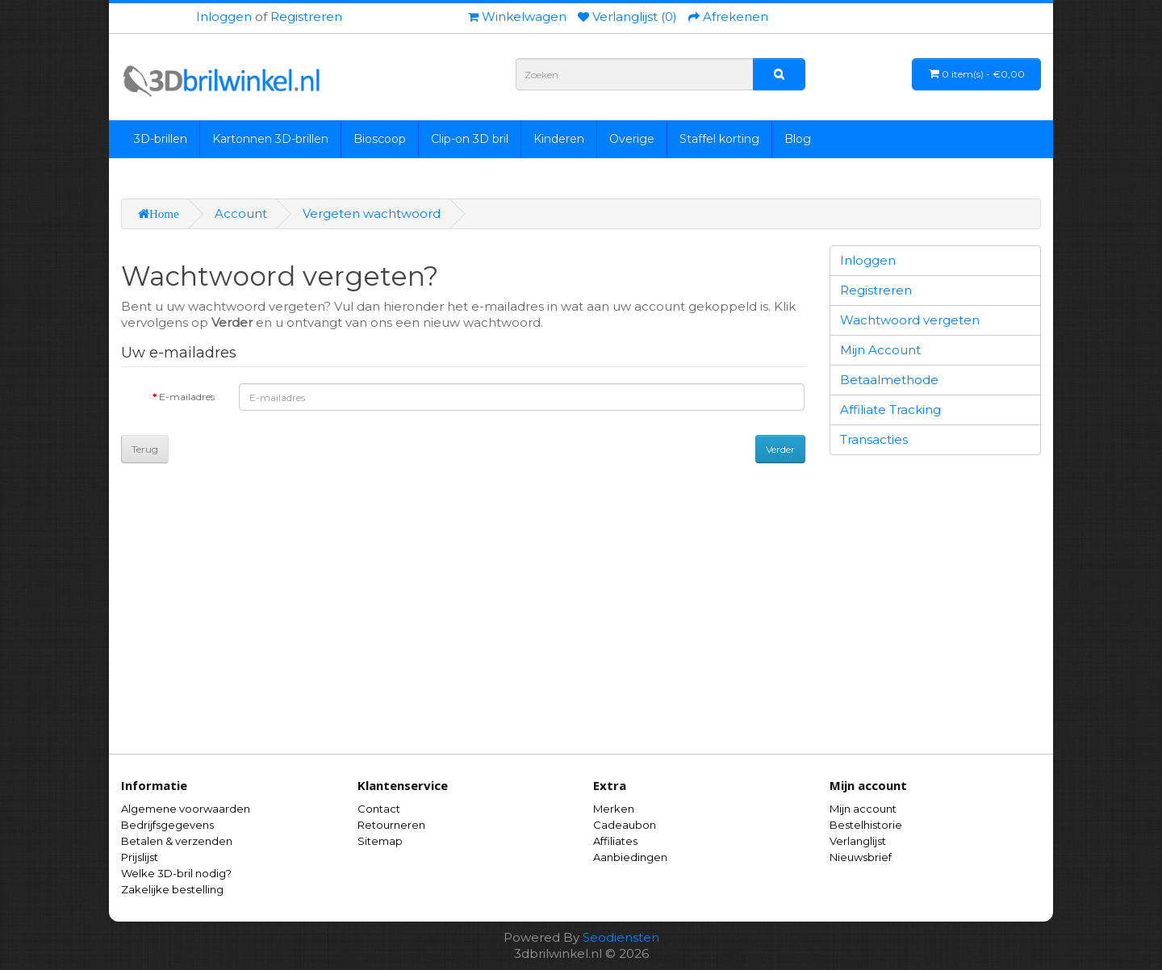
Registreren (306, 16)
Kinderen (558, 139)
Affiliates (615, 840)
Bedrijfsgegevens (167, 824)
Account (241, 213)
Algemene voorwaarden (185, 808)
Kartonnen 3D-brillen (270, 139)
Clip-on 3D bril (469, 139)
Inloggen (224, 16)
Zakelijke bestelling (172, 889)
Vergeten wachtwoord (372, 213)
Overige (631, 139)
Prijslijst (139, 857)
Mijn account (863, 808)
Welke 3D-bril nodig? (176, 873)
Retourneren (391, 824)
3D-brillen (160, 139)
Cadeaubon (624, 824)
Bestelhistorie (866, 824)
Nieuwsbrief (861, 857)
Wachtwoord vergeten (910, 320)
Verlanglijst (858, 840)
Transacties (874, 439)
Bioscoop (379, 139)
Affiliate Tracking (890, 409)
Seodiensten (621, 937)
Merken (613, 808)
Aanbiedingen (630, 857)
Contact (378, 808)
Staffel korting (719, 139)
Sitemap (380, 840)
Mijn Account (880, 349)
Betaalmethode (889, 379)
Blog (797, 139)
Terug (145, 449)
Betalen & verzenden (176, 840)
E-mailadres (187, 397)
